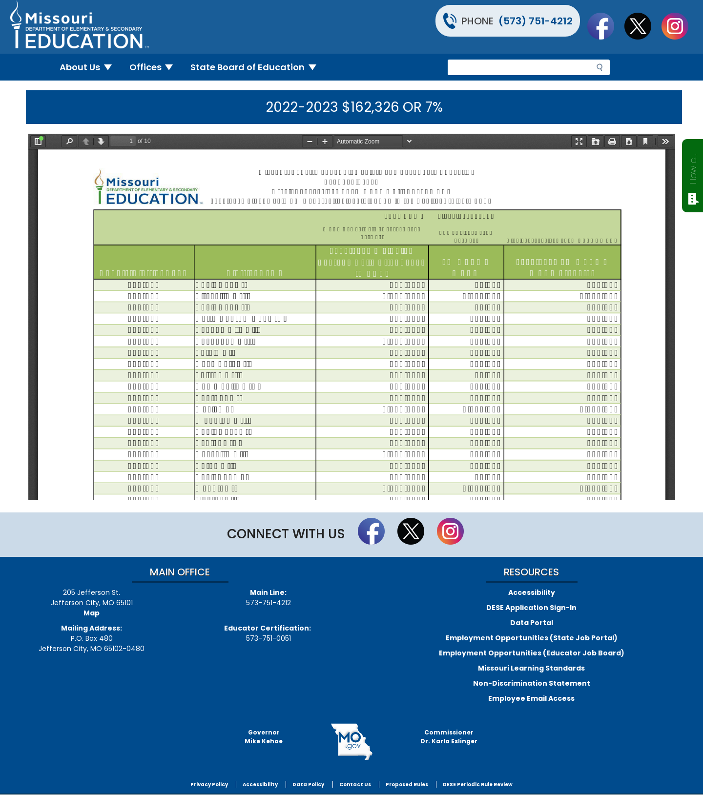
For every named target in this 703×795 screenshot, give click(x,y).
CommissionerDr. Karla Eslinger (448, 736)
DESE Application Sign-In (531, 607)
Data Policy (308, 784)
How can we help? (693, 167)
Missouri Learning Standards (531, 668)
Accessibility (531, 592)
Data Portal (531, 623)
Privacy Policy (209, 784)
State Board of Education (257, 67)
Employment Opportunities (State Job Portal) (532, 638)
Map (91, 613)
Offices (155, 67)
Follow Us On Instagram (679, 26)
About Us (90, 67)
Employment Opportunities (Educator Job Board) (531, 653)
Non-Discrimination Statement (531, 683)
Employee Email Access (531, 698)
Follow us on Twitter (642, 26)
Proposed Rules (407, 784)
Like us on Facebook (605, 26)
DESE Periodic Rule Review (478, 784)
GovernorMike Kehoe (264, 736)
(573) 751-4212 (535, 21)
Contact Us (355, 784)
